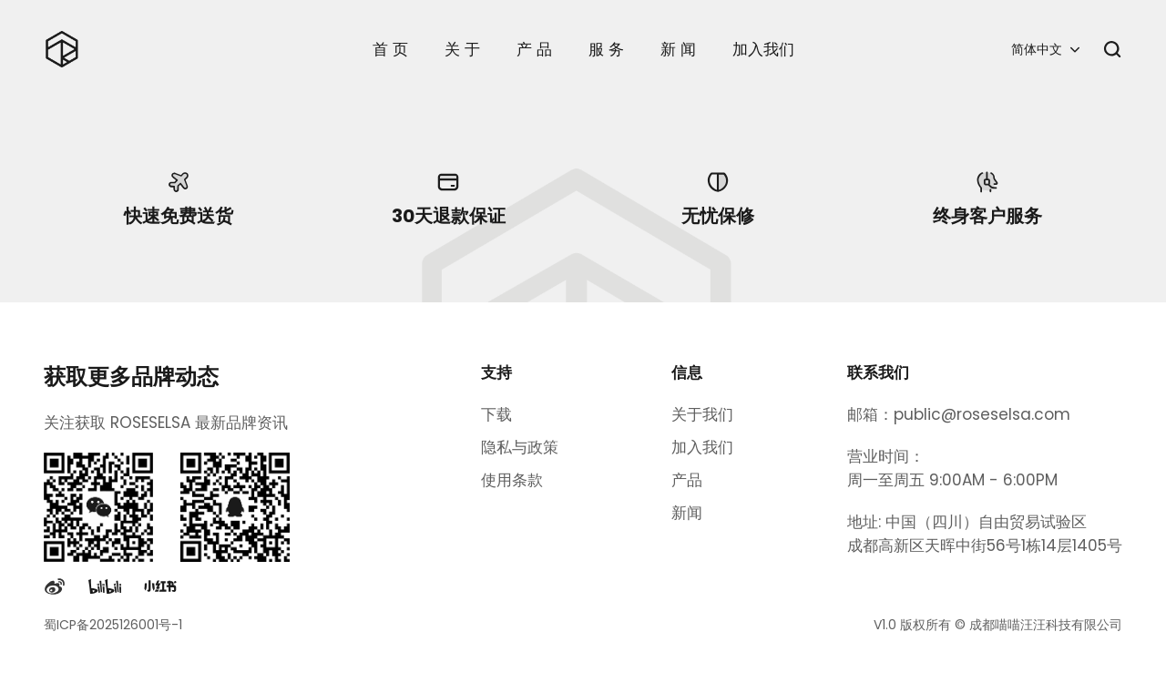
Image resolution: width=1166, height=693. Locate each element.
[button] (1045, 49)
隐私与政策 (519, 447)
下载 (496, 414)
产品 (686, 480)
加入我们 (702, 447)
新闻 (686, 513)
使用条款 (512, 480)
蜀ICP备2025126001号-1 (113, 625)
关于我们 (702, 414)
